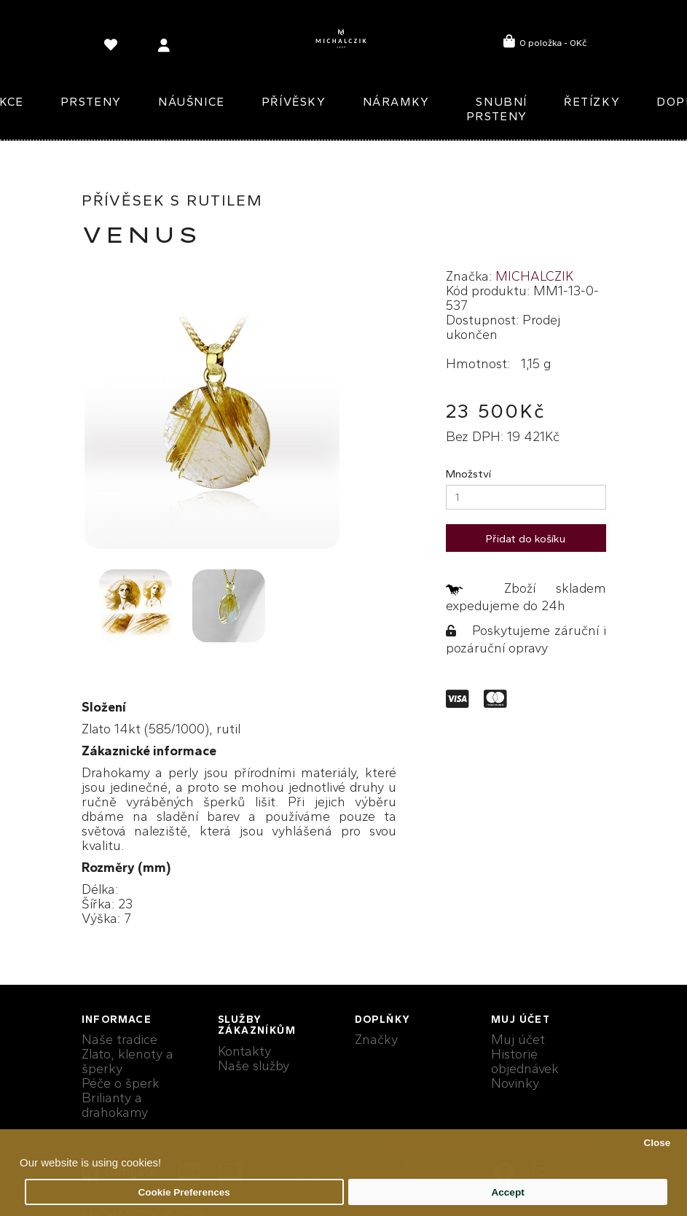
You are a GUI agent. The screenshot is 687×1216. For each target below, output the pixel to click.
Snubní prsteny (496, 109)
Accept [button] (508, 1192)
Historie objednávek (525, 1061)
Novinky (515, 1083)
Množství (468, 473)
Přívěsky (294, 102)
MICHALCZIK (534, 276)
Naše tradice (119, 1040)
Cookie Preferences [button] (184, 1192)
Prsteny (91, 102)
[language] (113, 47)
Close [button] (656, 1142)
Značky (376, 1040)
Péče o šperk (121, 1083)
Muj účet (518, 1040)
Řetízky (592, 102)
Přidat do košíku (525, 538)
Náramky (396, 102)
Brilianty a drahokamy (115, 1105)
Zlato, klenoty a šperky (127, 1061)
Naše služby (253, 1066)
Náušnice (191, 102)
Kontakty (244, 1051)
